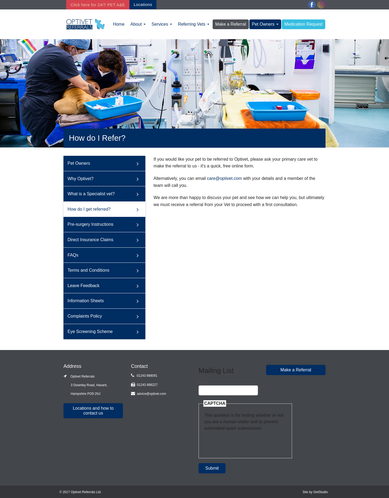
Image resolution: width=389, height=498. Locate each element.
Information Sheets (86, 300)
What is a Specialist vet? (91, 193)
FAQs (73, 255)
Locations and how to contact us (93, 410)
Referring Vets (193, 24)
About (138, 24)
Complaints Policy (85, 316)
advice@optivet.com (151, 394)
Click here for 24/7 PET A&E (98, 4)
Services (162, 24)
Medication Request (303, 24)
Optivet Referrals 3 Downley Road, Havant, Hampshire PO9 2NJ (85, 385)
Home (119, 24)
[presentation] (245, 442)
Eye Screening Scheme (90, 331)
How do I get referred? (89, 209)
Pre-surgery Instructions (90, 224)
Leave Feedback (83, 285)
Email (203, 382)
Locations (143, 4)
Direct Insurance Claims (90, 239)
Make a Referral (230, 24)
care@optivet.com (224, 178)
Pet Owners (265, 24)
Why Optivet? (80, 178)
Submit (212, 468)
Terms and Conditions (88, 270)
